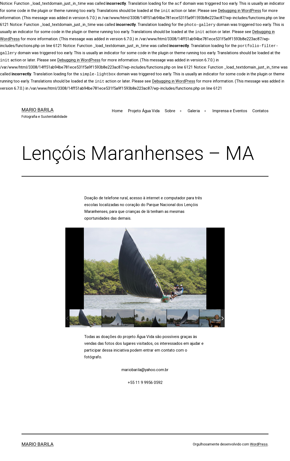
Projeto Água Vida (144, 107)
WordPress (259, 440)
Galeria (194, 107)
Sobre (170, 107)
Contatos (260, 107)
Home (117, 107)
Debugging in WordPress (239, 10)
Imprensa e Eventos (229, 107)
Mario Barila (38, 106)
